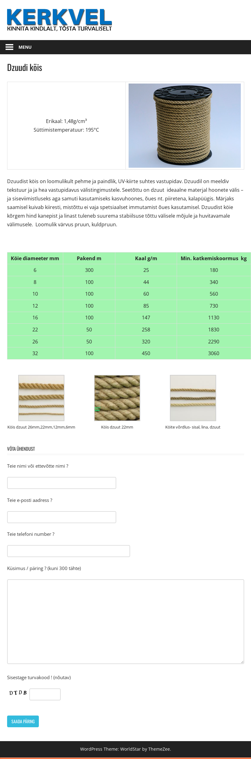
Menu (25, 47)
